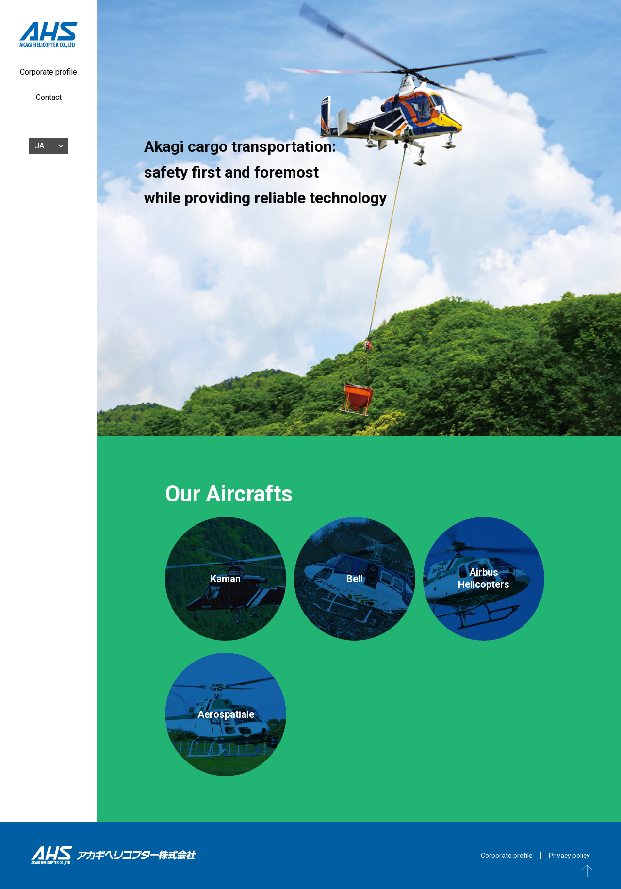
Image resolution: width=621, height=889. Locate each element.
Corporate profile (48, 72)
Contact (49, 97)
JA (39, 145)
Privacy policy (569, 855)
